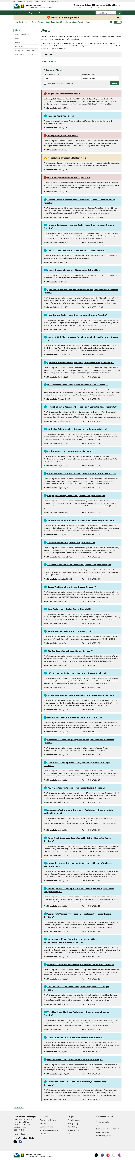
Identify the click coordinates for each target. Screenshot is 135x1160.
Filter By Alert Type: (52, 74)
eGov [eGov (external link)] (97, 1125)
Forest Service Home (82, 7)
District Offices (19, 1134)
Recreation (19, 46)
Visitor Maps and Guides (24, 55)
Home (16, 13)
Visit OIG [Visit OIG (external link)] (43, 1123)
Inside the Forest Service (99, 7)
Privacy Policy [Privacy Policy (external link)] (73, 1123)
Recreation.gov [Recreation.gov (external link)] (45, 1116)
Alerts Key (47, 55)
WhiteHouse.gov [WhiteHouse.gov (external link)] (74, 1120)
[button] (111, 22)
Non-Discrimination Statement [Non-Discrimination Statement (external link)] (107, 1129)
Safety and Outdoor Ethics (25, 50)
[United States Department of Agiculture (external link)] (17, 6)
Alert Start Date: (88, 74)
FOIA (69, 1134)
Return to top (19, 1108)
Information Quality (103, 1136)
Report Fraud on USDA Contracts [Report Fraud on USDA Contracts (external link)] (108, 1116)
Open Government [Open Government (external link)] (102, 1132)
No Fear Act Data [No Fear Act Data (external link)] (74, 1130)
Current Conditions (22, 34)
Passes (17, 38)
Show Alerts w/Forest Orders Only (60, 83)
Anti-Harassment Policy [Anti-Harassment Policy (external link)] (49, 1130)
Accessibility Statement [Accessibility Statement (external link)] (49, 1120)
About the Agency (116, 7)
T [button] (115, 22)
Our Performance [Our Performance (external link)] (46, 1127)
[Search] (119, 13)
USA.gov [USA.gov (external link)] (71, 1116)
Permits (18, 42)
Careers (43, 1134)
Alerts (17, 30)
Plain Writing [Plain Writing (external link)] (72, 1127)
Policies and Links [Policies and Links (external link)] (102, 1122)
